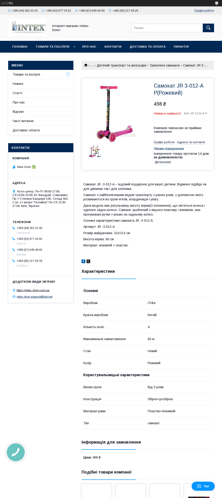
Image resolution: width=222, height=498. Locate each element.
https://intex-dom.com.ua (33, 290)
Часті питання (23, 121)
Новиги (18, 84)
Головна (19, 46)
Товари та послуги (52, 46)
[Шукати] (208, 28)
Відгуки (18, 111)
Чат (203, 486)
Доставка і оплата (26, 130)
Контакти (112, 46)
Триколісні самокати (165, 65)
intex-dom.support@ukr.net (34, 296)
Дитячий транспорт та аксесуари (121, 65)
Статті (17, 93)
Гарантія (181, 46)
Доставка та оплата (148, 46)
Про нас (89, 46)
